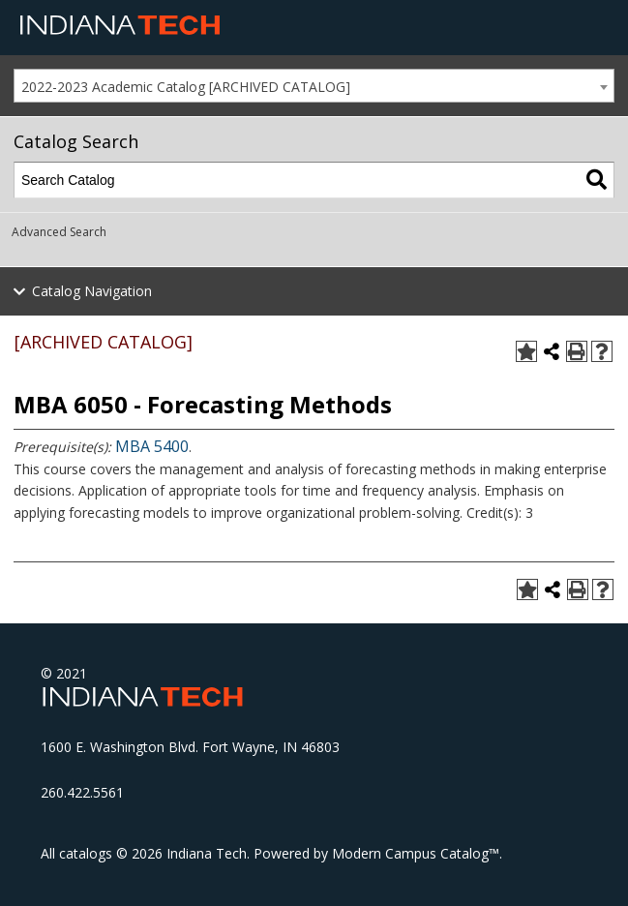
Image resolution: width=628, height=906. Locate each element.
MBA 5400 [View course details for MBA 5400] (152, 446)
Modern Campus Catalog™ (415, 853)
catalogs (85, 853)
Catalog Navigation (92, 291)
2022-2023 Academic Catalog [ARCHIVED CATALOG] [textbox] (185, 86)
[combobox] (314, 86)
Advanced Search (59, 232)
